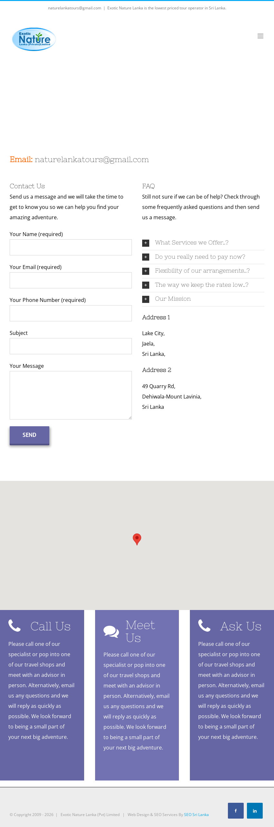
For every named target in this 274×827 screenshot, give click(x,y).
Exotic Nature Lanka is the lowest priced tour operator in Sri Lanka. (166, 8)
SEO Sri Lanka (196, 817)
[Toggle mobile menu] (261, 36)
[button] (137, 539)
